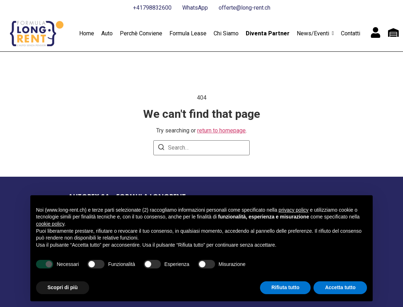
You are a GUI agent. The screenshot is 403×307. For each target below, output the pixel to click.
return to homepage (221, 130)
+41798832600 (152, 7)
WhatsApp (195, 7)
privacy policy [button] (293, 210)
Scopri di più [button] (62, 287)
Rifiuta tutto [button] (285, 287)
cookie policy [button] (50, 224)
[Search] (161, 148)
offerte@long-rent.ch (244, 7)
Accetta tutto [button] (340, 287)
